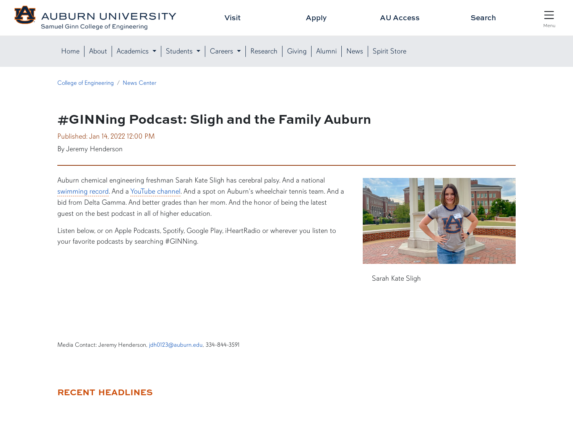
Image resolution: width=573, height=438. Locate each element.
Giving (297, 51)
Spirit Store (389, 51)
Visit (232, 17)
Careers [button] (222, 51)
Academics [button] (134, 51)
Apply (316, 17)
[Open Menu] (549, 18)
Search (483, 17)
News (354, 51)
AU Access (400, 17)
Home (70, 51)
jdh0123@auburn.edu (176, 345)
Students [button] (180, 51)
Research (264, 51)
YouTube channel (155, 191)
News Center (139, 83)
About (98, 51)
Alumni (326, 51)
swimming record (83, 191)
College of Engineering (85, 83)
